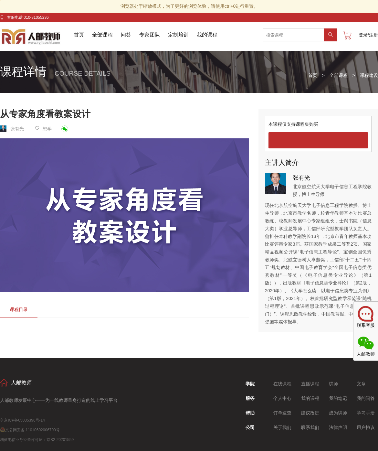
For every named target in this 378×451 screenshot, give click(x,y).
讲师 (333, 383)
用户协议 (366, 427)
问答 (126, 35)
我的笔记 (338, 398)
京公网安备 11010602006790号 (30, 430)
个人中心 (282, 398)
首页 (79, 35)
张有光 (12, 128)
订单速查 (282, 412)
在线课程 (282, 383)
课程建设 (369, 75)
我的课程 (207, 35)
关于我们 (282, 427)
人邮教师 (37, 36)
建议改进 (310, 412)
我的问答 (366, 398)
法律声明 (338, 427)
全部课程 (102, 35)
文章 (361, 383)
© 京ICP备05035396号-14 (22, 420)
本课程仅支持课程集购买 (293, 124)
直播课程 (310, 383)
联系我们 (310, 427)
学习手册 (366, 412)
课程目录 (19, 309)
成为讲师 (338, 412)
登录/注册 (368, 35)
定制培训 (178, 35)
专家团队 (149, 35)
